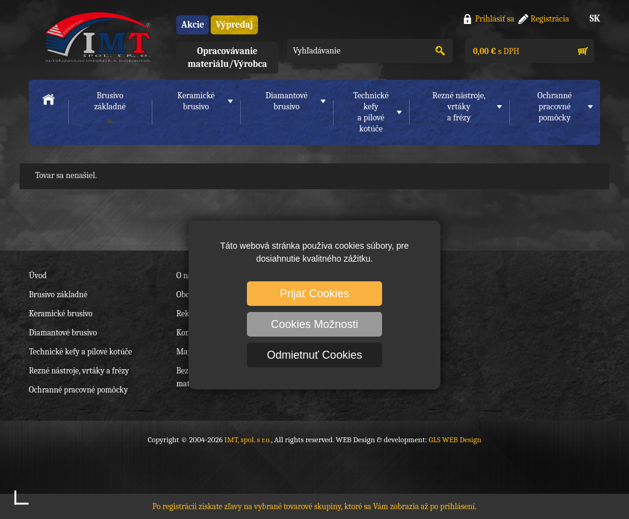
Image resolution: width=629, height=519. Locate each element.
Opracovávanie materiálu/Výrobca (227, 57)
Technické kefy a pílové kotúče (80, 351)
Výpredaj (234, 24)
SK (595, 18)
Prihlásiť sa (494, 19)
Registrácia (550, 19)
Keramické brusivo (195, 101)
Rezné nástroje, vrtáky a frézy (79, 370)
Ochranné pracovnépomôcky (554, 106)
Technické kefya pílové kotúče (371, 112)
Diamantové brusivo (286, 101)
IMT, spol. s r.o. (96, 37)
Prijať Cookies (315, 293)
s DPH (495, 51)
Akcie (192, 24)
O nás (185, 275)
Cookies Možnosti (314, 324)
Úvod (38, 275)
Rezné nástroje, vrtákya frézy (459, 106)
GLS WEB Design (455, 439)
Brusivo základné (110, 101)
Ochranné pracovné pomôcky (78, 389)
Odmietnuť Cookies (314, 355)
